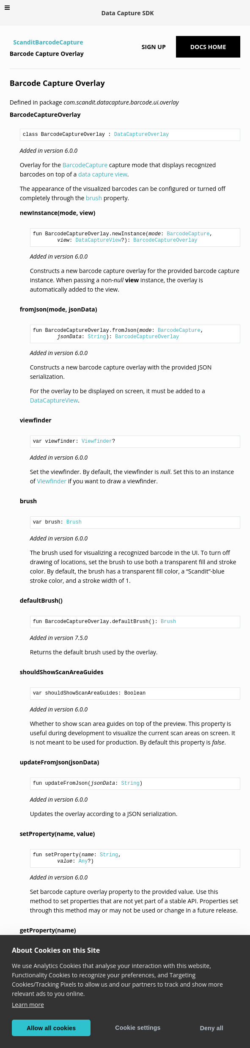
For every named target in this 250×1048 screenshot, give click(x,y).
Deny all (211, 1028)
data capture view (102, 174)
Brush (74, 522)
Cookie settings (137, 1027)
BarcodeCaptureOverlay (165, 240)
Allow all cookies (51, 1028)
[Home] (11, 42)
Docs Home (208, 47)
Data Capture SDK (127, 13)
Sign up (154, 47)
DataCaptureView (98, 240)
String (97, 337)
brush (94, 198)
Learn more (28, 1005)
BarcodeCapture (85, 165)
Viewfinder (97, 441)
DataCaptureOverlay (141, 135)
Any (83, 861)
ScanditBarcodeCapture (48, 42)
